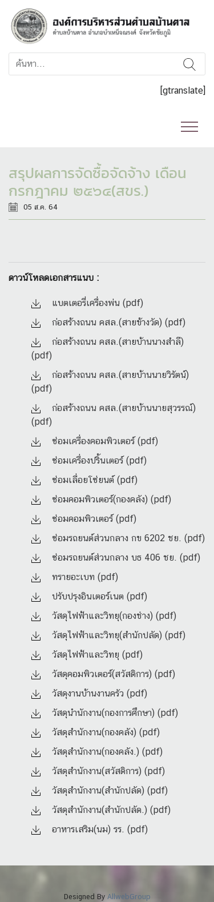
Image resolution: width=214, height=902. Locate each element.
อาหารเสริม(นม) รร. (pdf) (89, 829)
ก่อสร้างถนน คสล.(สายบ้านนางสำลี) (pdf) (107, 348)
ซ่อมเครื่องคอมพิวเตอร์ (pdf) (94, 441)
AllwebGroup (129, 896)
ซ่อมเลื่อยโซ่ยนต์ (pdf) (84, 479)
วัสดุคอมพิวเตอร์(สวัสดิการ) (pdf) (103, 674)
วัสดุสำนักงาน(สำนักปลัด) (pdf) (99, 790)
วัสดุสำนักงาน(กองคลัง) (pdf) (95, 732)
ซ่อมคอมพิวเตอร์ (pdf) (83, 518)
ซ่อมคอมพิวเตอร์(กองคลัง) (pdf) (101, 499)
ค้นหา (189, 64)
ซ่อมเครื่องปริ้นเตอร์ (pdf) (89, 460)
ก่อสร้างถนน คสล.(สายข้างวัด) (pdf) (108, 322)
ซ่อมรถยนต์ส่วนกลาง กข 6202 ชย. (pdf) (118, 538)
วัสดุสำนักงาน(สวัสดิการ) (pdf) (98, 771)
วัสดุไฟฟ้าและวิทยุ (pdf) (87, 654)
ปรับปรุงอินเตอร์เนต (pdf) (89, 596)
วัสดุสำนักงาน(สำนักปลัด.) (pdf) (101, 809)
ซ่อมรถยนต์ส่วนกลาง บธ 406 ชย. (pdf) (115, 557)
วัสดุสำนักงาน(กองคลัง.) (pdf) (97, 751)
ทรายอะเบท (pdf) (74, 576)
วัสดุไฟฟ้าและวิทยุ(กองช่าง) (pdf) (103, 615)
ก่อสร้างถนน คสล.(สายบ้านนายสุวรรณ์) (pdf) (113, 414)
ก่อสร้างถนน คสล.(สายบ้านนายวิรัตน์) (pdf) (110, 381)
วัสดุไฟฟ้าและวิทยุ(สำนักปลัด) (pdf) (108, 635)
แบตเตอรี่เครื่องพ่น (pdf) (87, 302)
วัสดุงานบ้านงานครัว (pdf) (89, 693)
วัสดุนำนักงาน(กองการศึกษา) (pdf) (104, 712)
